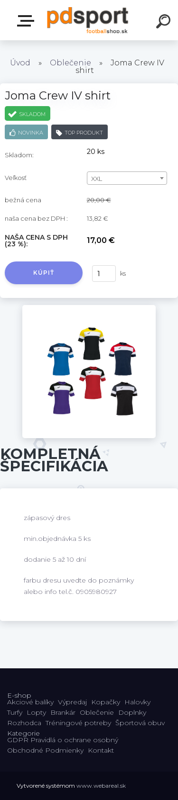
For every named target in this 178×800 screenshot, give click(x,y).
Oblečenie (70, 62)
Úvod (20, 62)
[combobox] (127, 178)
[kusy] (104, 273)
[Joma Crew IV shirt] (89, 308)
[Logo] (88, 20)
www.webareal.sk (101, 785)
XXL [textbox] (96, 178)
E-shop (27, 21)
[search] (164, 23)
